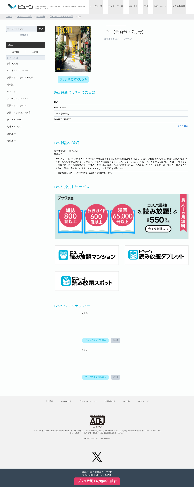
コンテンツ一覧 (117, 6)
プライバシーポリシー (87, 402)
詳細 (116, 341)
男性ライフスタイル (16, 106)
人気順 (35, 52)
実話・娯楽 (12, 64)
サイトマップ (144, 402)
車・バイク (12, 92)
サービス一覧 (98, 6)
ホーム (9, 17)
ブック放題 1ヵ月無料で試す (97, 481)
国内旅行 (11, 134)
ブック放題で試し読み (73, 79)
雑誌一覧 (40, 17)
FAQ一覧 (127, 402)
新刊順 (15, 52)
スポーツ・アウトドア (18, 99)
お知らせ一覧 (65, 402)
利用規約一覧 (110, 402)
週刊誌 (10, 85)
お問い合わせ (160, 6)
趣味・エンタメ (14, 127)
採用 (147, 6)
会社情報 (135, 6)
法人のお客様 (179, 6)
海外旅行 (11, 141)
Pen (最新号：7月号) (123, 32)
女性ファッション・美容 (19, 113)
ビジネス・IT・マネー (17, 71)
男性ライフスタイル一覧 (61, 17)
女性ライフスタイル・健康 (20, 78)
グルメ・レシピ (14, 120)
